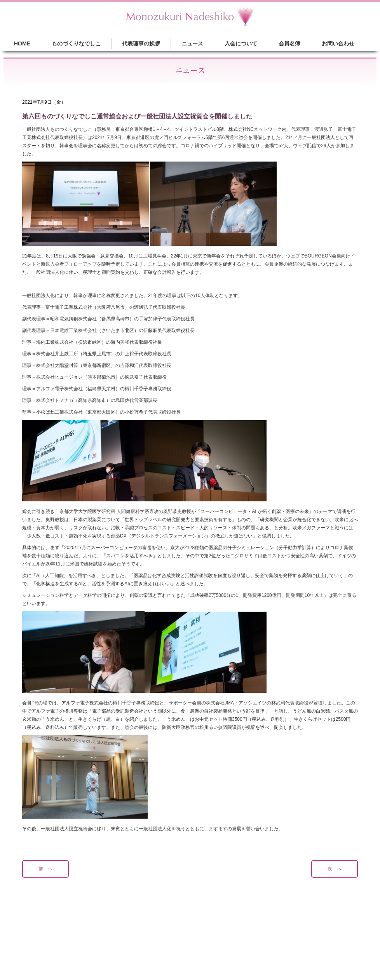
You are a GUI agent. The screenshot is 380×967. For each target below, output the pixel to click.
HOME (22, 43)
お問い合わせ (338, 43)
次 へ (335, 868)
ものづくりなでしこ (76, 43)
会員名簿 (289, 43)
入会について (241, 43)
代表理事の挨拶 (141, 43)
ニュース (192, 43)
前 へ (45, 868)
